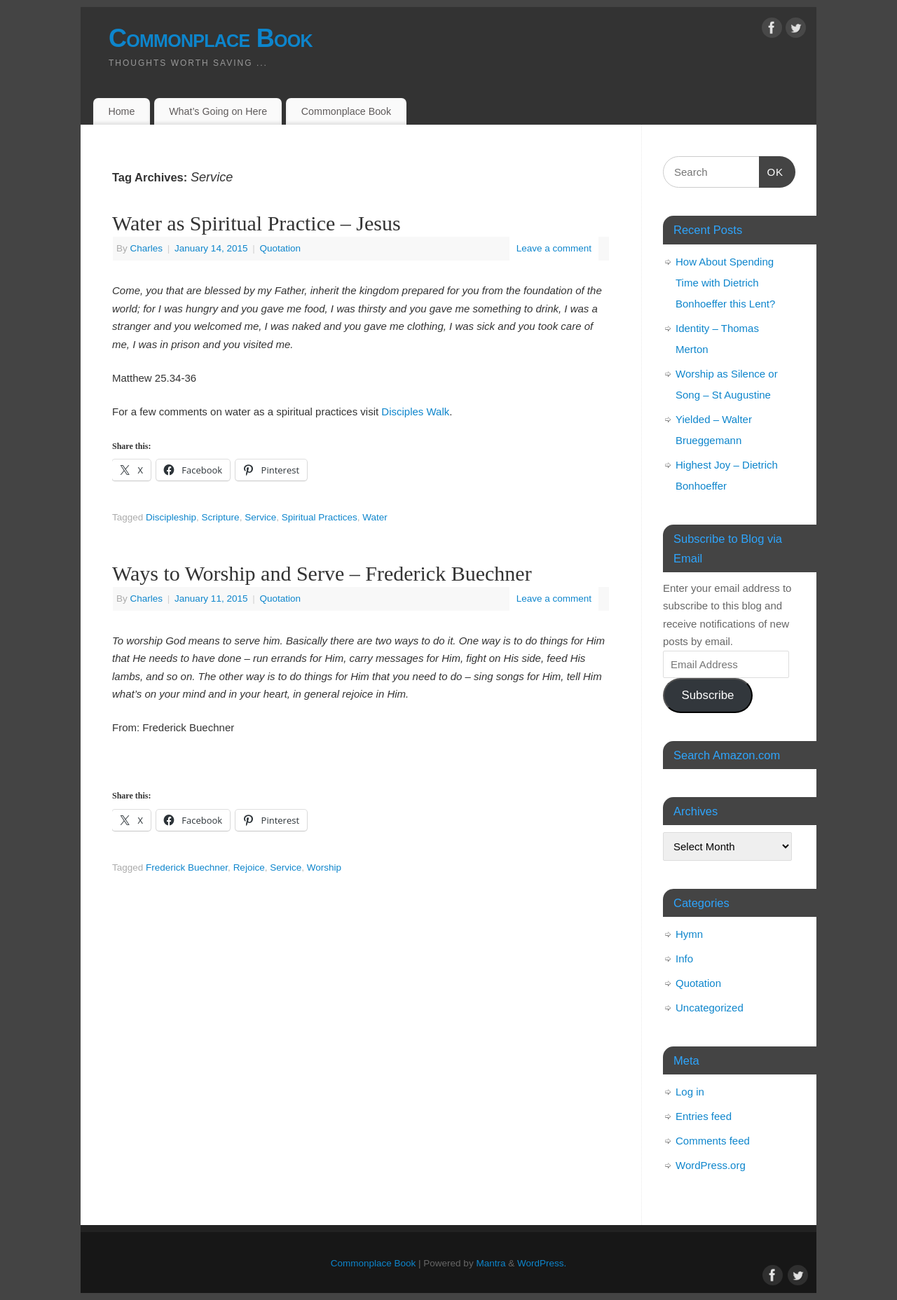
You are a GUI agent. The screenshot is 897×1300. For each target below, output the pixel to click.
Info (684, 958)
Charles (146, 248)
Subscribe (707, 695)
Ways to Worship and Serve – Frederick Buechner (322, 573)
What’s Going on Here (218, 111)
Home (121, 111)
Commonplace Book (211, 38)
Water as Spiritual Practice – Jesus (256, 223)
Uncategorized (710, 1008)
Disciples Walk (415, 411)
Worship (324, 867)
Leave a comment (553, 248)
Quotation (280, 248)
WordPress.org (711, 1165)
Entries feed (704, 1116)
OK (771, 170)
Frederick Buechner (187, 867)
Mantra (490, 1263)
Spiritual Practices (319, 517)
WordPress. (541, 1263)
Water (375, 517)
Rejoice (249, 867)
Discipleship (171, 517)
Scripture (221, 517)
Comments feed (713, 1141)
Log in (690, 1092)
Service (260, 517)
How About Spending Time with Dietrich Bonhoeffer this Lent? (725, 283)
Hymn (689, 934)
